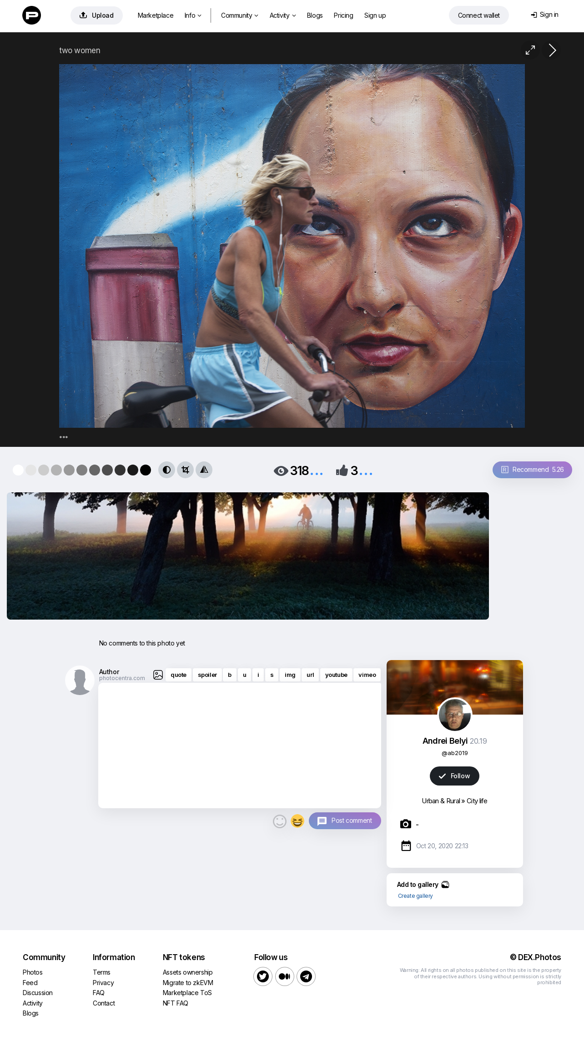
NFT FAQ (175, 1003)
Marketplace (156, 15)
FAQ (99, 992)
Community (239, 15)
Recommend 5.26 (532, 469)
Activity (283, 15)
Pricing (343, 15)
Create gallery (415, 895)
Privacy (103, 982)
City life (477, 800)
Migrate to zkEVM (188, 982)
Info (193, 15)
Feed (30, 982)
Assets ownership (188, 972)
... (316, 470)
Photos (33, 972)
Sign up (375, 15)
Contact (104, 1003)
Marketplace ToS (187, 992)
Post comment (352, 820)
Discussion (38, 992)
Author (109, 672)
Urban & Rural (441, 800)
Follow (454, 776)
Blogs (315, 15)
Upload (97, 15)
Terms (102, 972)
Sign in (545, 14)
